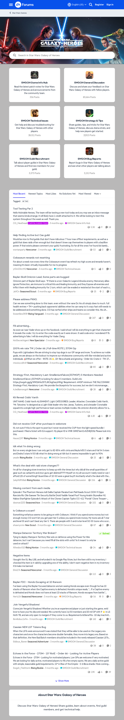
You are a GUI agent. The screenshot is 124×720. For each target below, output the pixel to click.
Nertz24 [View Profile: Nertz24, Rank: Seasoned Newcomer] (17, 596)
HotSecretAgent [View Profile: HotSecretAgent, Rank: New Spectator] (21, 340)
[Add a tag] (25, 201)
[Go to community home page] (24, 5)
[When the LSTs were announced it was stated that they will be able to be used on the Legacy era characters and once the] (62, 634)
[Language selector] (77, 5)
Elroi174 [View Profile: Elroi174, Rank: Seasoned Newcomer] (16, 570)
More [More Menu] (97, 193)
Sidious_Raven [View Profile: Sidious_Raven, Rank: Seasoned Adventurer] (20, 641)
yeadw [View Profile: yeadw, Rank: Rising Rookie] (16, 457)
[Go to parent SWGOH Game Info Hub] (77, 223)
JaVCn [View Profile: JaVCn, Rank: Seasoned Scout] (16, 291)
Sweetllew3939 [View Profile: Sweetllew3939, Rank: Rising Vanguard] (20, 313)
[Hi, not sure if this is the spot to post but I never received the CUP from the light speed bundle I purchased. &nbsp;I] (62, 431)
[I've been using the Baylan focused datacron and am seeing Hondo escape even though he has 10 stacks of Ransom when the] (62, 589)
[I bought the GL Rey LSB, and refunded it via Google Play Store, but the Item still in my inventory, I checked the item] (62, 563)
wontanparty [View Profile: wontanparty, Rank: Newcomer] (19, 249)
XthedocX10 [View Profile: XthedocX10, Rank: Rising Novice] (19, 547)
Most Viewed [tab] (85, 193)
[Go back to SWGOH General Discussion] (89, 82)
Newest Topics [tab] (35, 193)
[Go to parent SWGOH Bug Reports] (64, 291)
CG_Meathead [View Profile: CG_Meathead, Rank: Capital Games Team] (20, 223)
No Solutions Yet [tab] (67, 193)
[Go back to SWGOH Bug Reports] (89, 158)
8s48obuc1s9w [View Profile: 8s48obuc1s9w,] (20, 619)
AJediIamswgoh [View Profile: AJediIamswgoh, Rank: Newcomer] (20, 389)
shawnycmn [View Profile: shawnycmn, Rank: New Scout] (19, 525)
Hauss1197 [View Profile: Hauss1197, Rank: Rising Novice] (18, 438)
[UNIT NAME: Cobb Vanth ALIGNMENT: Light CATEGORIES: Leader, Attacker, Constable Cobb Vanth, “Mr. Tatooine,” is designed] (62, 405)
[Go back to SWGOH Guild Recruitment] (34, 158)
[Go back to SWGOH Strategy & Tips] (89, 120)
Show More (62, 680)
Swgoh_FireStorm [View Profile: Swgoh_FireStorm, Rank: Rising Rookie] (21, 668)
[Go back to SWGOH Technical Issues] (34, 120)
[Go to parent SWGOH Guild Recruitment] (67, 249)
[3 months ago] (56, 223)
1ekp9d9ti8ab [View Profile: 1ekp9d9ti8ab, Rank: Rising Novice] (19, 480)
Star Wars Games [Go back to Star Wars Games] (18, 13)
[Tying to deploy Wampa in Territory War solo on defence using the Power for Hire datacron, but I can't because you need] (55, 540)
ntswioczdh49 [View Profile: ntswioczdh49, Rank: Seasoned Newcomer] (20, 363)
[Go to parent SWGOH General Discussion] (74, 314)
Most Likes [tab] (51, 193)
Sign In (110, 4)
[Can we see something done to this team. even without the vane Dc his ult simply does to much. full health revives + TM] (62, 307)
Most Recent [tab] (19, 193)
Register (99, 4)
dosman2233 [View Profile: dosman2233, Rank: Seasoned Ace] (19, 502)
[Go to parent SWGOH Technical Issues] (66, 269)
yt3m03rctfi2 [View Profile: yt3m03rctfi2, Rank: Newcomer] (19, 269)
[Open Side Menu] (11, 4)
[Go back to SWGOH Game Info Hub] (34, 82)
